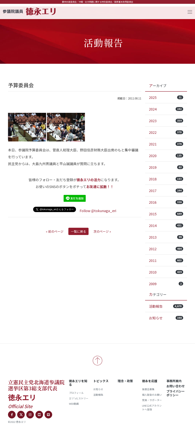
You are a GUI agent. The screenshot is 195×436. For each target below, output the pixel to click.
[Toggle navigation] (188, 11)
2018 (166, 178)
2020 (166, 155)
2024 (166, 109)
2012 (166, 248)
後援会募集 (148, 389)
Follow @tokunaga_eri (98, 210)
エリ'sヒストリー (78, 398)
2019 (166, 167)
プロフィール (76, 393)
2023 (166, 120)
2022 (166, 132)
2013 (166, 237)
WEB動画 (74, 403)
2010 (166, 272)
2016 (166, 202)
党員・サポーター (152, 400)
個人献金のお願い (152, 394)
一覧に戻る (78, 231)
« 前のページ (54, 231)
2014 (166, 225)
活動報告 (166, 306)
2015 (166, 213)
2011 (166, 260)
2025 (166, 97)
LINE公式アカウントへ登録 (152, 407)
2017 (166, 190)
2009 (166, 283)
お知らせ (166, 317)
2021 (166, 143)
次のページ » (102, 231)
